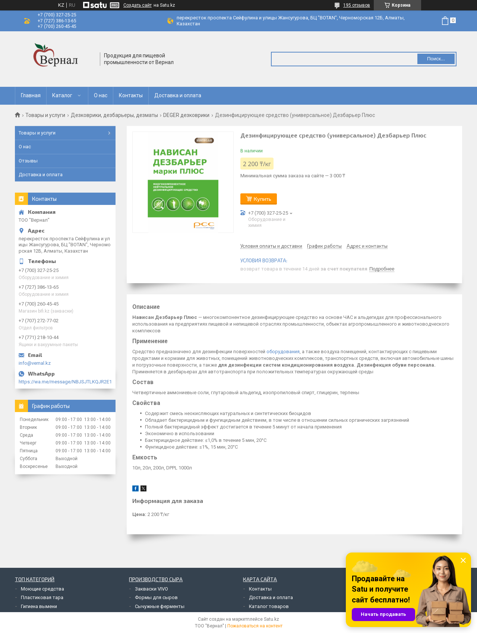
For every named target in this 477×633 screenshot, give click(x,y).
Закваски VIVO (151, 589)
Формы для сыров (156, 597)
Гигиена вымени (39, 606)
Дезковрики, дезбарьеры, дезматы (114, 115)
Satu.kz (271, 619)
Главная (31, 95)
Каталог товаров (269, 606)
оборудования (283, 351)
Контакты (131, 95)
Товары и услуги (45, 115)
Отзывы (28, 161)
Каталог (62, 95)
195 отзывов (356, 5)
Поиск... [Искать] (436, 58)
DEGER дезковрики (186, 115)
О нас (100, 95)
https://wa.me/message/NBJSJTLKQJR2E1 (65, 381)
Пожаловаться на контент (254, 626)
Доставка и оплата (177, 95)
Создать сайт (137, 5)
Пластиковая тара (42, 597)
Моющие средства (42, 589)
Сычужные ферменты (159, 606)
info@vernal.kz (35, 363)
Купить (262, 199)
